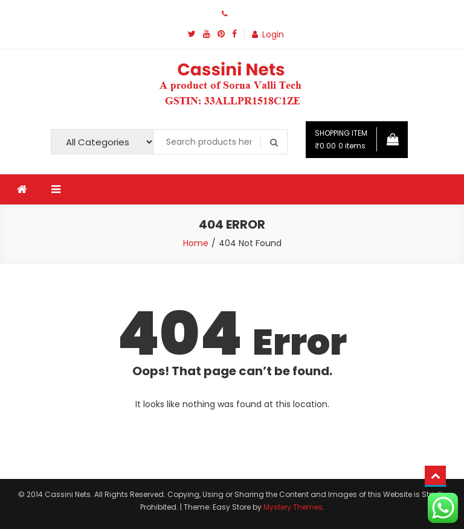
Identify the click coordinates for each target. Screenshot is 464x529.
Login (273, 34)
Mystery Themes (293, 507)
